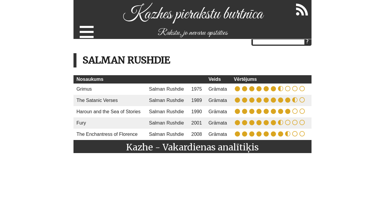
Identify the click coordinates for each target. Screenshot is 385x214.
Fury (81, 122)
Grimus (84, 89)
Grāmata (218, 89)
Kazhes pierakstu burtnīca (193, 14)
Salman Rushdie (166, 89)
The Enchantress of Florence (106, 134)
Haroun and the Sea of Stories (108, 111)
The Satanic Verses (97, 100)
